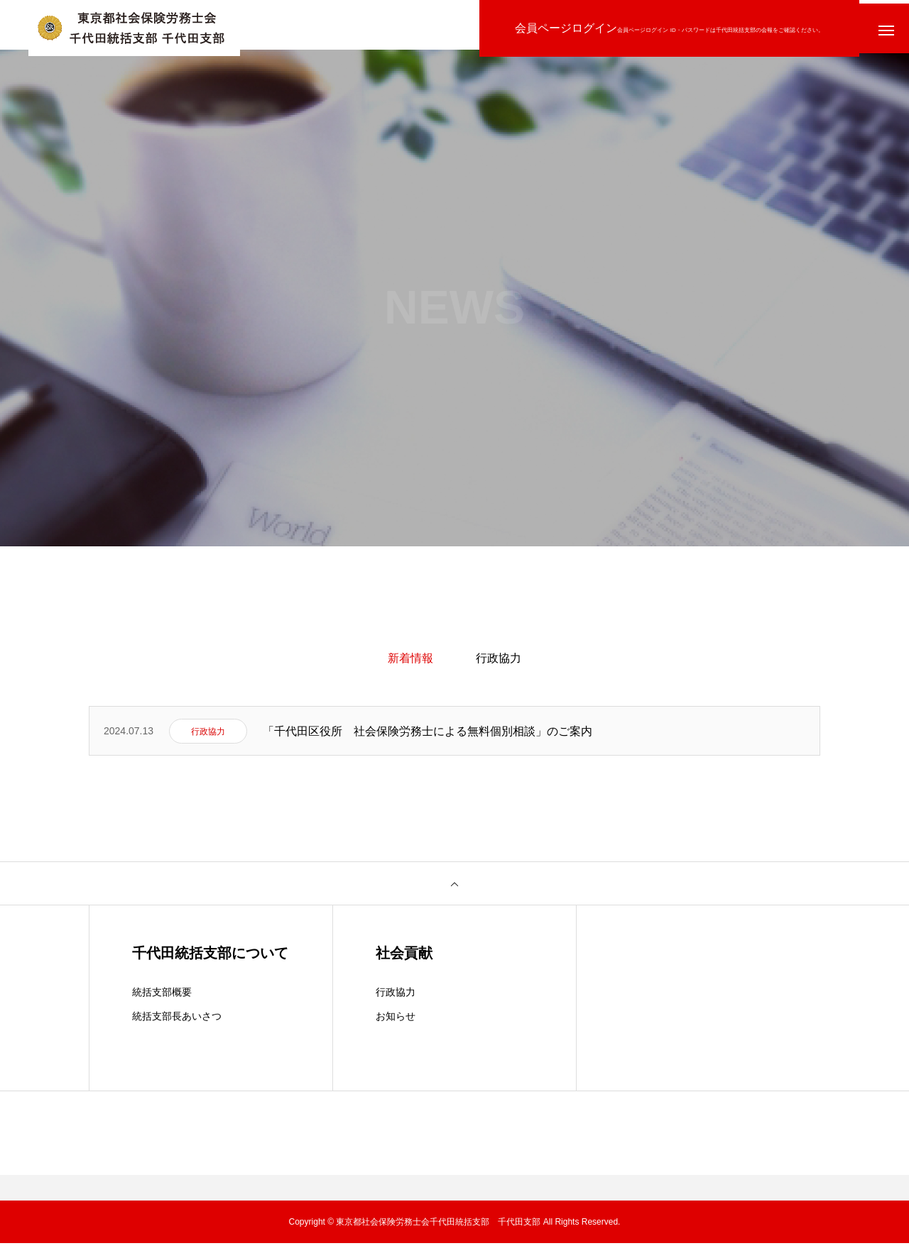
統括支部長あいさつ (177, 1031)
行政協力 (498, 665)
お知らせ (395, 1031)
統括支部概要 (162, 1007)
